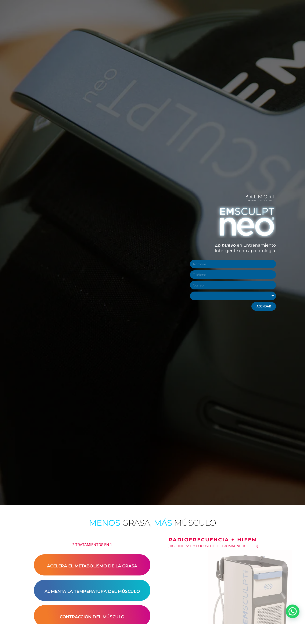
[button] (294, 616)
